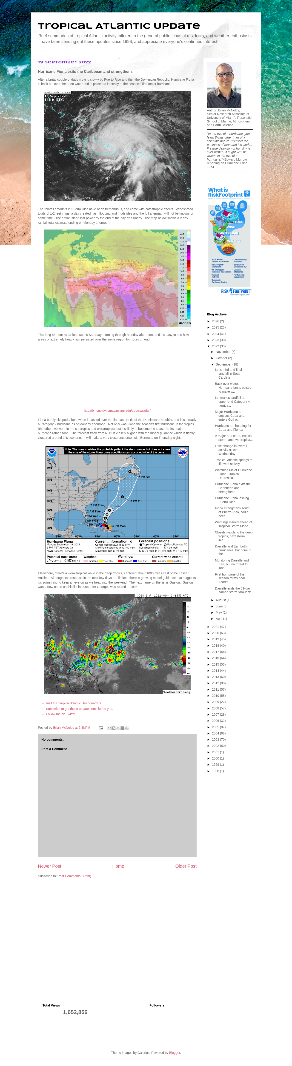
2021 (216, 627)
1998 (216, 771)
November (223, 352)
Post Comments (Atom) (74, 876)
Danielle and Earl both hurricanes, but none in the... (233, 550)
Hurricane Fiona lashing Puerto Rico (232, 500)
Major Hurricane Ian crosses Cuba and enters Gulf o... (229, 415)
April (219, 619)
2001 (216, 752)
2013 (216, 677)
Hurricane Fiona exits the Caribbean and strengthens (233, 488)
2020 (216, 633)
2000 (216, 758)
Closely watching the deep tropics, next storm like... (233, 536)
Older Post (186, 866)
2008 (216, 708)
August (221, 600)
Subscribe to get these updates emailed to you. (79, 709)
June (219, 606)
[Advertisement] (230, 848)
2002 (216, 746)
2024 (216, 334)
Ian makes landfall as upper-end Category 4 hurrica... (232, 401)
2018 (216, 645)
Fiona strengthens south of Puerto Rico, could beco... (232, 512)
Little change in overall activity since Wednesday (231, 450)
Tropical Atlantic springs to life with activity (233, 462)
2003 (216, 739)
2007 (216, 714)
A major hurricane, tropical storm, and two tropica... (234, 438)
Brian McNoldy (63, 727)
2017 (216, 652)
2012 (216, 683)
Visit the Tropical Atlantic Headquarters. (74, 703)
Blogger (174, 1053)
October (222, 358)
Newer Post (49, 866)
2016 (216, 658)
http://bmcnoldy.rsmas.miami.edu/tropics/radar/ (117, 410)
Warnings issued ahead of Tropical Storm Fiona (233, 524)
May (219, 612)
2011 (216, 689)
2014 (216, 670)
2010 (216, 695)
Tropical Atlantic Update (119, 26)
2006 (216, 721)
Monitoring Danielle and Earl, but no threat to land (232, 564)
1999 (216, 764)
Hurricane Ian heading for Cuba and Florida (233, 427)
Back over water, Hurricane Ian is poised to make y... (233, 387)
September (224, 364)
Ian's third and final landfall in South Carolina (228, 373)
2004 (216, 733)
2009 (216, 702)
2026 (216, 321)
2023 (216, 340)
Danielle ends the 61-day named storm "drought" (233, 590)
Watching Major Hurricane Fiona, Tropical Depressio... (233, 474)
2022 (216, 346)
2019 (216, 639)
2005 (216, 727)
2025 (216, 327)
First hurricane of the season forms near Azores (230, 578)
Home (118, 866)
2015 (216, 664)
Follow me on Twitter (60, 714)
